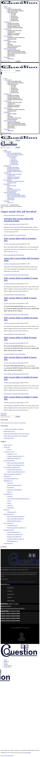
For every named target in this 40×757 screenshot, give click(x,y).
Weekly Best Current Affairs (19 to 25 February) (16, 436)
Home (5, 6)
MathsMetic (7, 40)
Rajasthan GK (7, 22)
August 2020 (14, 16)
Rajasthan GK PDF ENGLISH (15, 27)
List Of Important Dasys (11, 478)
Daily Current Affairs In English (15, 10)
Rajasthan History (12, 541)
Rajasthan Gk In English (13, 24)
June (9, 503)
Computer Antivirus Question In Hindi (10, 611)
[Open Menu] (1, 73)
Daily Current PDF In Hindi (15, 518)
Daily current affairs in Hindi (13, 224)
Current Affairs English (14, 469)
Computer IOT (11, 31)
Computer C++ (12, 454)
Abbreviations (10, 54)
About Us (22, 634)
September (10, 507)
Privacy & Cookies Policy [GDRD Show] (7, 755)
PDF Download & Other (10, 48)
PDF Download (9, 514)
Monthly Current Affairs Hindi (15, 465)
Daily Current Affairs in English (13, 474)
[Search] (8, 61)
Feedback (9, 597)
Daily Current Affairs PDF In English (16, 53)
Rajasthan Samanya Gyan (13, 26)
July (9, 501)
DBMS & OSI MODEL (13, 34)
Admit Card (10, 58)
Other (6, 509)
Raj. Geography (8, 36)
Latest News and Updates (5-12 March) (13, 429)
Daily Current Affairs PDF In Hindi (16, 51)
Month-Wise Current (12, 12)
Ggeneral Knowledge (13, 532)
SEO (9, 449)
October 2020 (14, 19)
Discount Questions (12, 47)
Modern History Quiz (9, 431)
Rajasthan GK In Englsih (15, 534)
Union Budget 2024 (9, 438)
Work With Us (10, 587)
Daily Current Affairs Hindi (14, 9)
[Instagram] (7, 422)
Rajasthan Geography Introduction (16, 37)
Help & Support (11, 600)
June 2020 (13, 13)
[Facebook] (3, 422)
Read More (28, 752)
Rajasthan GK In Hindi (13, 23)
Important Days (11, 55)
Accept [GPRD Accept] (23, 752)
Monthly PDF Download (13, 50)
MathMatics (8, 480)
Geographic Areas (11, 38)
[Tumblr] (15, 422)
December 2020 (15, 20)
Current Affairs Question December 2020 (18, 498)
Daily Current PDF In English (15, 516)
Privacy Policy (10, 594)
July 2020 (13, 15)
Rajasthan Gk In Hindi (14, 536)
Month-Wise (8, 494)
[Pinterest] (11, 422)
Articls (7, 447)
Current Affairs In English (12, 467)
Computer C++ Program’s (13, 33)
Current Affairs (8, 8)
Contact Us (9, 591)
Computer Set (7, 29)
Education (6, 57)
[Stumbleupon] (23, 422)
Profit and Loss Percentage (14, 46)
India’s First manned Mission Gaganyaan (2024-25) (16, 433)
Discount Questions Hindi (14, 485)
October (10, 505)
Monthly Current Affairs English (16, 471)
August (10, 496)
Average (10, 483)
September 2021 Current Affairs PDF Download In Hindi (18, 220)
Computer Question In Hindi (14, 30)
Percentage (10, 44)
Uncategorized (8, 543)
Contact (21, 637)
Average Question (11, 41)
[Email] (18, 422)
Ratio (8, 43)
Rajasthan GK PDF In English (15, 539)
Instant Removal (21, 638)
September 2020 (15, 17)
